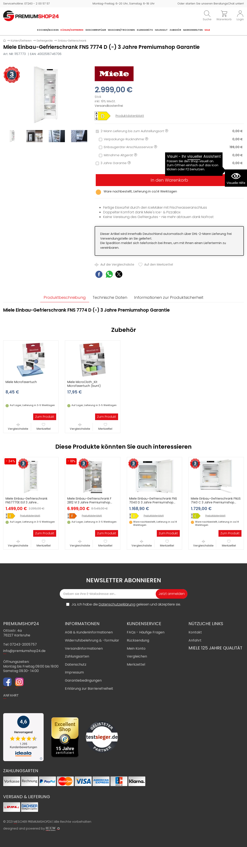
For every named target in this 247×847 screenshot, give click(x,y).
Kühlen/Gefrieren (71, 30)
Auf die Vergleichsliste (114, 265)
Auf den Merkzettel (155, 265)
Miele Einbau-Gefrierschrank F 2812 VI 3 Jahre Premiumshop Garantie (89, 502)
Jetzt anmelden (171, 593)
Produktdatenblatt (130, 116)
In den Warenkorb (169, 180)
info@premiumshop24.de (24, 650)
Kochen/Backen (48, 30)
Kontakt (195, 632)
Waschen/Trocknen (121, 30)
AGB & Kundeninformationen (89, 632)
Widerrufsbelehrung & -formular (92, 640)
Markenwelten (193, 30)
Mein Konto (136, 648)
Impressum (74, 672)
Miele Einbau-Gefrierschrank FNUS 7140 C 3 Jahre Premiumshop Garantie (216, 502)
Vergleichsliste (18, 427)
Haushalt (161, 30)
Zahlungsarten (77, 656)
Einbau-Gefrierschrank (72, 40)
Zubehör (175, 30)
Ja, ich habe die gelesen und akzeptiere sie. (126, 604)
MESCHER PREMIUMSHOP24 (33, 822)
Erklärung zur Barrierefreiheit (89, 688)
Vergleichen (137, 656)
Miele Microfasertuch (21, 382)
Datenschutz (75, 664)
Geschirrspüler (95, 30)
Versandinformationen (84, 648)
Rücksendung (138, 640)
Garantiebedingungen (83, 680)
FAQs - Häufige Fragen (145, 632)
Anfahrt (194, 640)
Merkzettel (44, 427)
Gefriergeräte (45, 40)
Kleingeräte (145, 30)
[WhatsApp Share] (109, 275)
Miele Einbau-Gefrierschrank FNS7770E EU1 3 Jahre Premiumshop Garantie (26, 502)
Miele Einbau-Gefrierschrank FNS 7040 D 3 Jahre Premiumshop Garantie (153, 502)
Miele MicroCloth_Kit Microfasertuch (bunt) (84, 384)
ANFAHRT (11, 695)
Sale (207, 30)
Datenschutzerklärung (117, 604)
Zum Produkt (44, 417)
